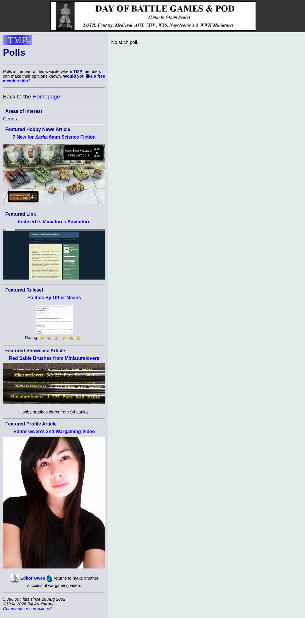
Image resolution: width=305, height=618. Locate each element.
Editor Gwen (32, 578)
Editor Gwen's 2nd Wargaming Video (54, 431)
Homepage (46, 96)
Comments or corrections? (27, 608)
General (11, 118)
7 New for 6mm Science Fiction (54, 137)
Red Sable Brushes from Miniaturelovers (54, 358)
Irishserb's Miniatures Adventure (54, 221)
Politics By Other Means (54, 297)
